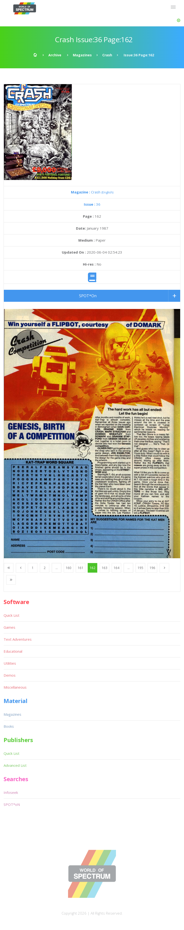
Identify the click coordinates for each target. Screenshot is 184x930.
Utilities (10, 663)
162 (92, 567)
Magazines (82, 55)
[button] (178, 20)
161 (80, 567)
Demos (10, 675)
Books (9, 726)
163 (104, 567)
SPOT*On (88, 295)
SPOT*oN (12, 804)
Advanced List (15, 765)
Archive (54, 55)
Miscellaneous (15, 687)
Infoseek (11, 792)
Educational (13, 651)
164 (116, 567)
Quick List (11, 615)
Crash (107, 55)
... (57, 567)
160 (68, 567)
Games (9, 627)
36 (92, 204)
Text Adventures (18, 639)
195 (140, 567)
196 (152, 567)
